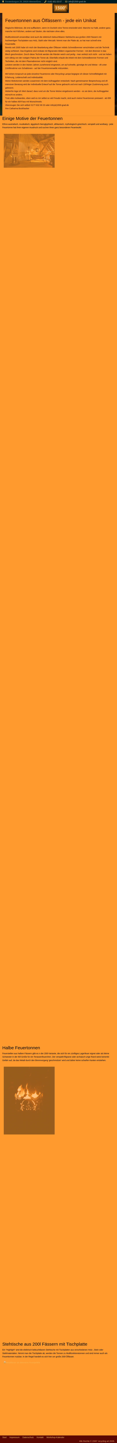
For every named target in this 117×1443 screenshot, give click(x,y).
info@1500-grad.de (77, 1)
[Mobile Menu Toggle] (4, 8)
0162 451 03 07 (55, 1)
